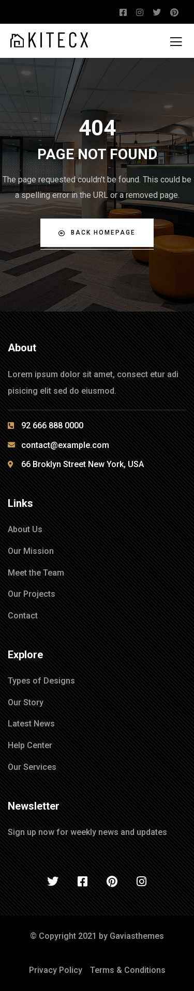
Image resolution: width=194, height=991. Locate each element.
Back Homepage (97, 233)
